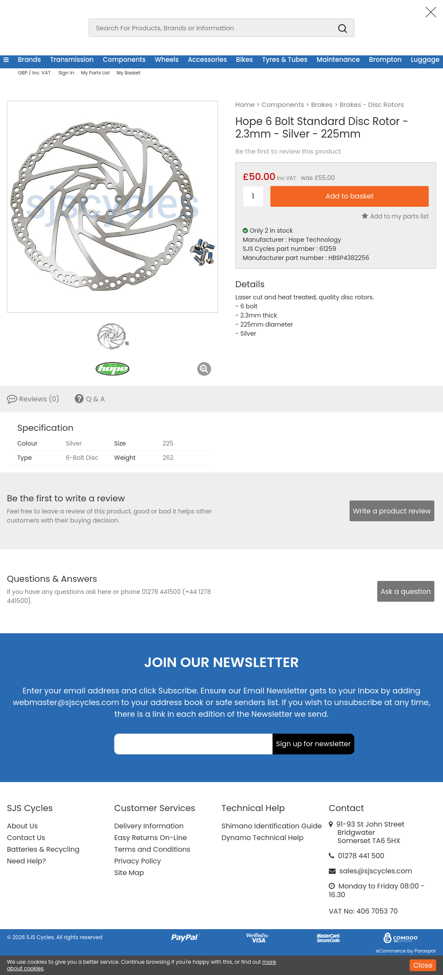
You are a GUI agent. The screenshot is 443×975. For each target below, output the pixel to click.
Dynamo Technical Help (263, 838)
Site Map (129, 873)
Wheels (167, 59)
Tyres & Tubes (285, 59)
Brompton (385, 59)
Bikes (244, 59)
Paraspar (425, 950)
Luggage (425, 59)
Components (124, 59)
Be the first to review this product (288, 151)
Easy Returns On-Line (150, 838)
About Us (22, 826)
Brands (29, 59)
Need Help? (26, 861)
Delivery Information (148, 826)
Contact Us (26, 838)
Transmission (72, 59)
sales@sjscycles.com (375, 871)
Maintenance (338, 59)
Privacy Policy (137, 861)
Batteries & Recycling (43, 849)
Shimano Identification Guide (272, 826)
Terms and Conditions (152, 849)
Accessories (207, 59)
